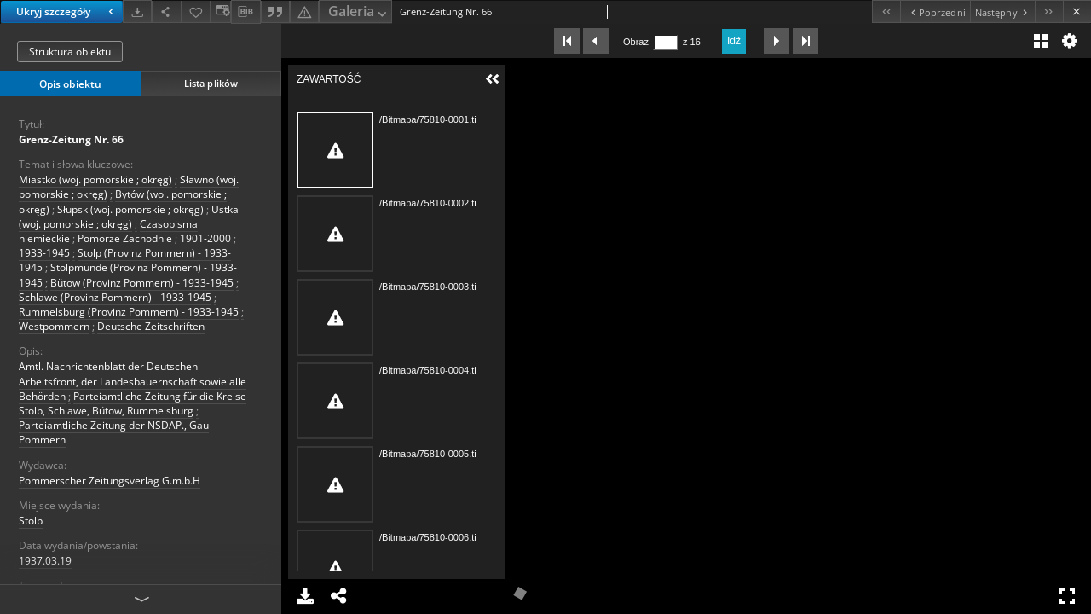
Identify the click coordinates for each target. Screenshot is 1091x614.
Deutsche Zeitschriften (151, 326)
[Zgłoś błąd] (304, 11)
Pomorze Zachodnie (125, 238)
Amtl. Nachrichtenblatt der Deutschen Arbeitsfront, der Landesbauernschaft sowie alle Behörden (132, 381)
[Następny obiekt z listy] (1002, 11)
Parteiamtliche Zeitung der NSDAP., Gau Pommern (114, 432)
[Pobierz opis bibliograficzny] (245, 12)
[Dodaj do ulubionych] (196, 11)
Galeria (359, 12)
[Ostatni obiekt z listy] (1049, 11)
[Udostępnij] (166, 11)
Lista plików (211, 83)
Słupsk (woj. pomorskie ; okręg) (130, 209)
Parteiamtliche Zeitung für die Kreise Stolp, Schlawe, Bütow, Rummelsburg (132, 403)
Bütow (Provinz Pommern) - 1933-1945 (142, 282)
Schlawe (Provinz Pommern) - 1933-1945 (115, 297)
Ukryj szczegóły (67, 11)
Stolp (31, 520)
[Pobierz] (137, 11)
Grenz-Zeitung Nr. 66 (71, 139)
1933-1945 (44, 253)
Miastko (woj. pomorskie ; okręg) (95, 179)
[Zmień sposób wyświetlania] (221, 11)
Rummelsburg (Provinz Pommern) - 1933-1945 (129, 311)
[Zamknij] (1077, 11)
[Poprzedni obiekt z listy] (934, 11)
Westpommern (54, 326)
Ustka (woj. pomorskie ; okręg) (129, 216)
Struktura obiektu (70, 51)
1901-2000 (205, 238)
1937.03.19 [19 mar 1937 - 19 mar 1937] (45, 560)
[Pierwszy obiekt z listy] (886, 11)
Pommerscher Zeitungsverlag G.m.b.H (109, 480)
